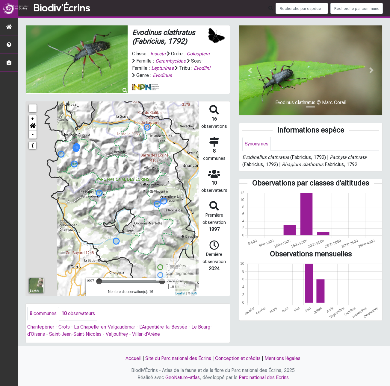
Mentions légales (282, 358)
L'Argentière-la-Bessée (163, 327)
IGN (194, 293)
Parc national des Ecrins (264, 377)
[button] (33, 127)
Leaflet (180, 293)
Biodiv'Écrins (61, 8)
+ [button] (32, 119)
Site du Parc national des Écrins (178, 358)
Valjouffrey (117, 334)
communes (43, 313)
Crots (64, 327)
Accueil (133, 358)
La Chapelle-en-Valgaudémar (104, 327)
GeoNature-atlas (182, 377)
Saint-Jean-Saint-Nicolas (75, 334)
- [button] (32, 134)
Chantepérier (40, 327)
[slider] (99, 281)
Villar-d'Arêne (146, 334)
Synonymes (256, 144)
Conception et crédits (238, 358)
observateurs (78, 313)
